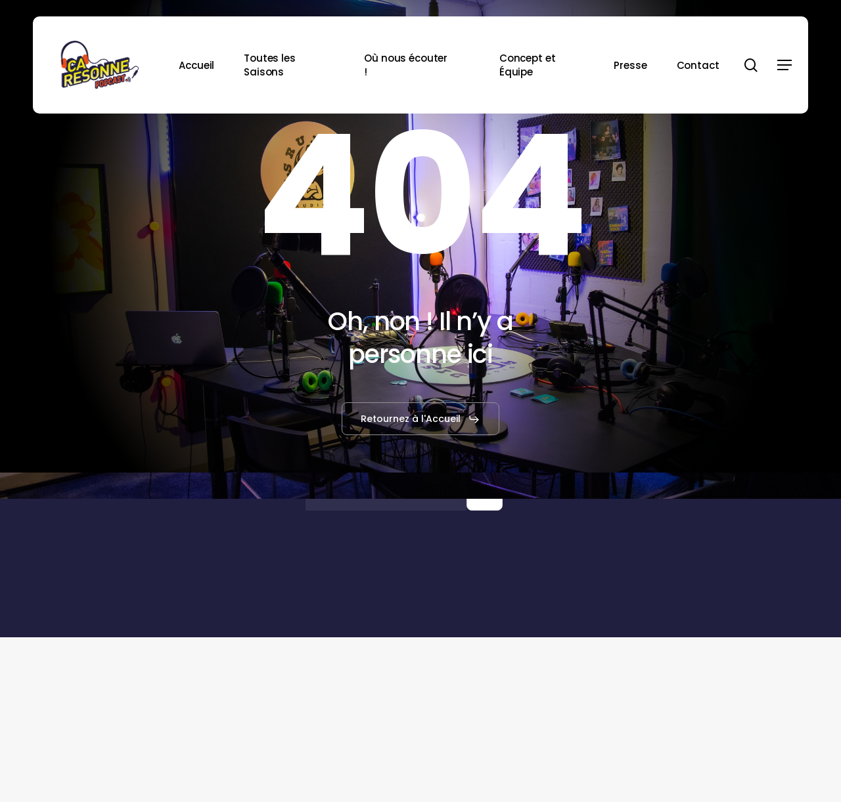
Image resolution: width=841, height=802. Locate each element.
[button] (784, 65)
